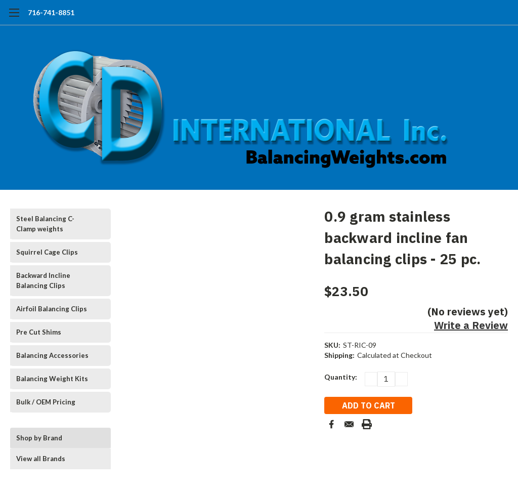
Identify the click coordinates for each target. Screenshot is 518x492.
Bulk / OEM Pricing (45, 402)
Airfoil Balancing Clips (51, 309)
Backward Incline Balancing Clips (43, 280)
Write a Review (471, 325)
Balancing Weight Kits (52, 379)
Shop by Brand (39, 438)
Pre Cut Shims (38, 332)
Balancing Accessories (52, 355)
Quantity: (340, 377)
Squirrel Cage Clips (47, 252)
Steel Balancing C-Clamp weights (45, 224)
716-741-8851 (51, 12)
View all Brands (40, 459)
